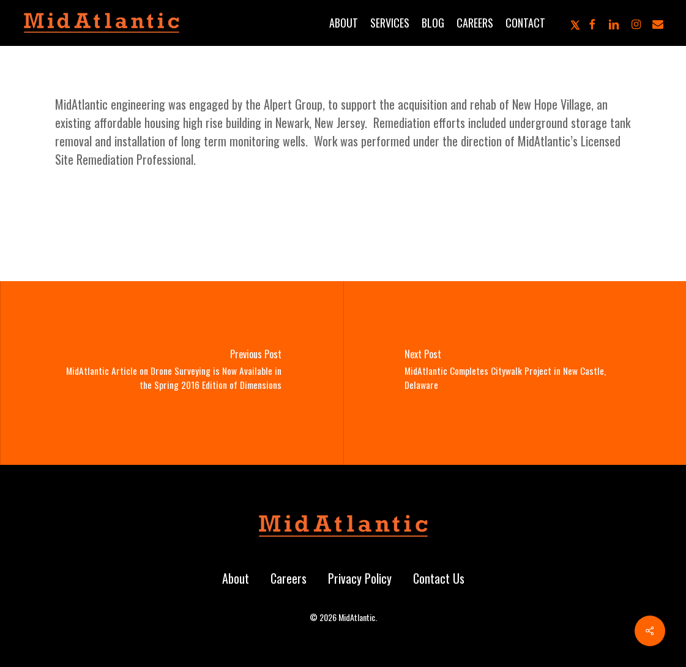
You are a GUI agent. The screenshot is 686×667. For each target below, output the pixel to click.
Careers (288, 578)
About (235, 578)
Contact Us (438, 578)
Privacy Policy (360, 578)
